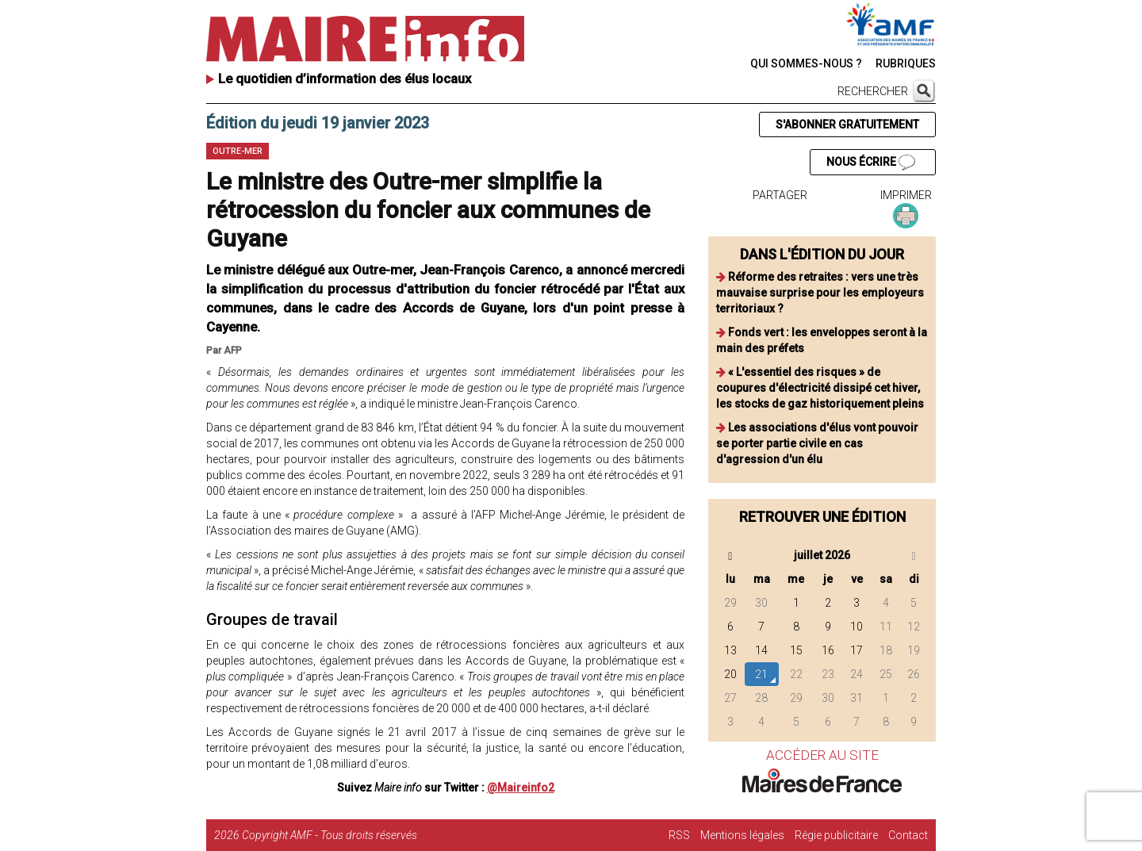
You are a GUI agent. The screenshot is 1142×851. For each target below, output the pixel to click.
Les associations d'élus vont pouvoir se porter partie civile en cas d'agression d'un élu (817, 443)
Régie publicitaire (836, 835)
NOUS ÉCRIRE (870, 163)
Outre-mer (238, 151)
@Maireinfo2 (520, 787)
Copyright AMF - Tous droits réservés (329, 835)
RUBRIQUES (906, 63)
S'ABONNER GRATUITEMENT (847, 124)
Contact (908, 835)
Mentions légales (742, 835)
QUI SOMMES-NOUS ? (806, 63)
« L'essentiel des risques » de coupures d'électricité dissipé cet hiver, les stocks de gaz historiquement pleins (820, 388)
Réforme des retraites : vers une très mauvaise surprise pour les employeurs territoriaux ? (820, 292)
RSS (679, 835)
